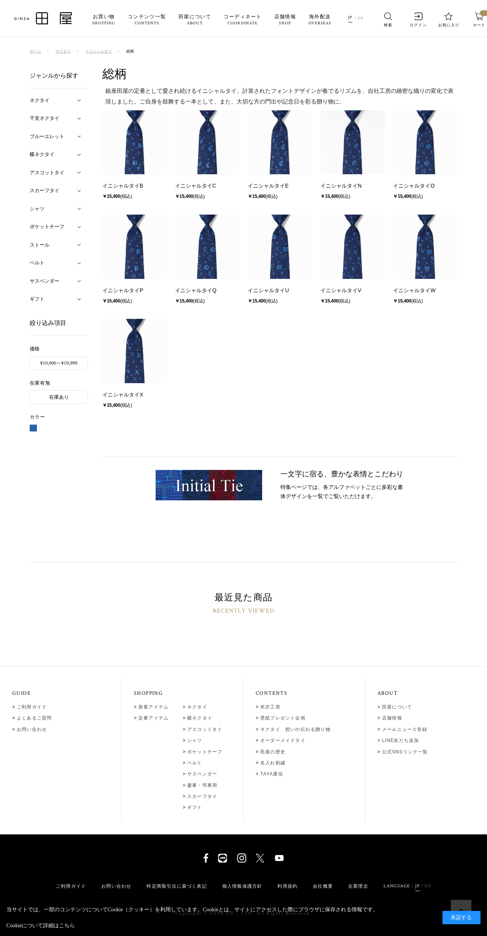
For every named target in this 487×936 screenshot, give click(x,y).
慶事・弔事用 (202, 785)
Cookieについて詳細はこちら (40, 925)
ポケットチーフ (204, 752)
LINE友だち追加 (400, 740)
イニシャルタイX (122, 395)
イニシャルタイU (268, 290)
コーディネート (243, 20)
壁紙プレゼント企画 (283, 718)
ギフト (194, 807)
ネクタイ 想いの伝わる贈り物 (295, 729)
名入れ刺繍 (272, 763)
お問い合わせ (32, 729)
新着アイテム (153, 707)
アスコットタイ (204, 729)
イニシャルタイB (122, 186)
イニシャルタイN (340, 186)
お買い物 (103, 20)
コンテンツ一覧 (147, 20)
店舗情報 (285, 20)
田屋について (194, 20)
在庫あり (59, 397)
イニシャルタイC (195, 186)
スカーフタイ (202, 796)
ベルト (194, 763)
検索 (388, 20)
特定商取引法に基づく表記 (176, 886)
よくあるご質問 (34, 718)
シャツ (194, 740)
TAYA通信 (271, 774)
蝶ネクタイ (199, 718)
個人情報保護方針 (242, 886)
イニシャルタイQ (195, 290)
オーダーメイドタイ (283, 740)
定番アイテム (153, 718)
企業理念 (358, 886)
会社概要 (323, 886)
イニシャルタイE (268, 186)
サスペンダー (202, 774)
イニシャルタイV (340, 290)
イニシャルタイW (414, 290)
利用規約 (287, 886)
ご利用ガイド (32, 707)
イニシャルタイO (413, 186)
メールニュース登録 (404, 729)
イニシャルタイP (122, 290)
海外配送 (320, 20)
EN (361, 18)
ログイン (418, 20)
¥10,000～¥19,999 (59, 363)
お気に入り (449, 20)
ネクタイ (197, 707)
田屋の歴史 (272, 752)
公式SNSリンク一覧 (405, 752)
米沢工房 (270, 707)
